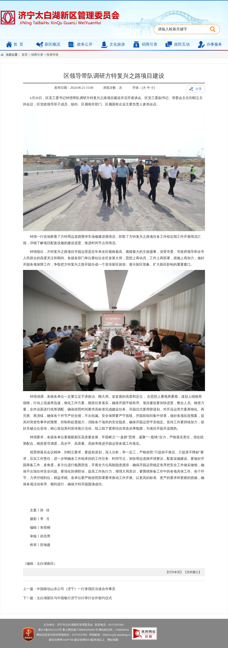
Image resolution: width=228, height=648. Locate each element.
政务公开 (85, 44)
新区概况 (52, 44)
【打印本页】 (174, 572)
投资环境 (52, 54)
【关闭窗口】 (193, 572)
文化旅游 (117, 44)
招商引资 (149, 44)
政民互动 (182, 44)
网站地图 (111, 639)
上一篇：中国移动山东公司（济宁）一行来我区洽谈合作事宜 (69, 589)
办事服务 (214, 44)
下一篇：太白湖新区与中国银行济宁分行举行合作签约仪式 (67, 598)
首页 (19, 44)
